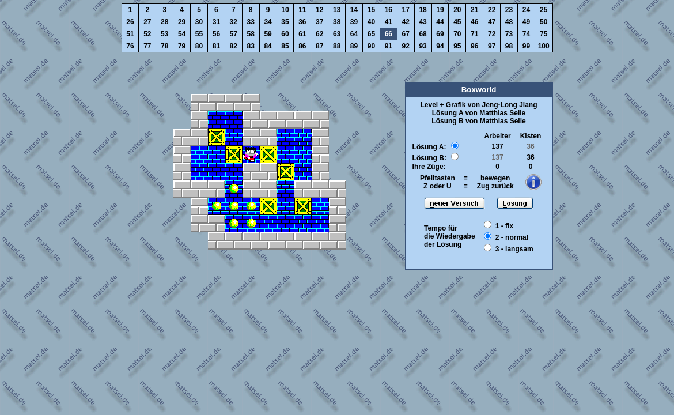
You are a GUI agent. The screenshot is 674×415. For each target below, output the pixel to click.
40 (371, 22)
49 (526, 22)
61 (302, 34)
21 (474, 10)
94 (440, 46)
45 (457, 22)
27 (147, 22)
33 (251, 22)
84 (267, 46)
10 (285, 10)
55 (199, 34)
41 (388, 22)
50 (543, 22)
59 (267, 34)
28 (164, 22)
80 (199, 46)
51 (130, 34)
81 (216, 46)
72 (491, 34)
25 (543, 10)
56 (216, 34)
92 (406, 46)
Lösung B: (429, 158)
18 (422, 10)
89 (354, 46)
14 (354, 10)
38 (336, 22)
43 (422, 22)
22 (491, 10)
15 (371, 10)
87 (319, 46)
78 (164, 46)
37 (319, 22)
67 (406, 34)
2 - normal (511, 237)
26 (130, 22)
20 (457, 10)
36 (302, 22)
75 (543, 34)
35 (285, 22)
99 (526, 46)
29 (181, 22)
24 (526, 10)
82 (233, 46)
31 (216, 22)
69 (440, 34)
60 (285, 34)
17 (406, 10)
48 (509, 22)
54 (181, 34)
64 (354, 34)
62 (319, 34)
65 (371, 34)
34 (267, 22)
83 (251, 46)
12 (319, 10)
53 (164, 34)
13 (336, 10)
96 (474, 46)
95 (457, 46)
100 (544, 46)
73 (509, 34)
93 (422, 46)
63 (336, 34)
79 (181, 46)
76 (130, 46)
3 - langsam (514, 249)
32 (233, 22)
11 (302, 10)
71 (474, 34)
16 (388, 10)
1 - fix (504, 226)
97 (491, 46)
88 (336, 46)
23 (509, 10)
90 (371, 46)
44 (440, 22)
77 (147, 46)
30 (199, 22)
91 (388, 46)
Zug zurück (495, 186)
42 (406, 22)
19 (440, 10)
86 (302, 46)
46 (474, 22)
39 (354, 22)
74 (526, 34)
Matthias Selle (502, 113)
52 (147, 34)
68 (422, 34)
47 (491, 22)
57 (233, 34)
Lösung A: (429, 147)
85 (285, 46)
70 (457, 34)
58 (251, 34)
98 (509, 46)
